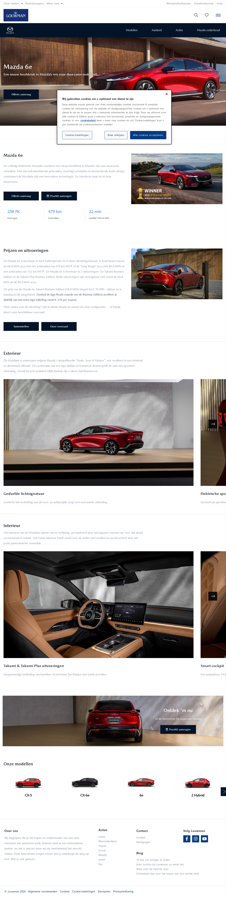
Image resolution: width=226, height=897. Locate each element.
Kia (100, 864)
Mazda (103, 855)
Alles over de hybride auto (152, 869)
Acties (179, 30)
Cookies (65, 891)
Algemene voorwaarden (42, 891)
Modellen (132, 30)
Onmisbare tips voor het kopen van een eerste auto (167, 873)
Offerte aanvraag (21, 94)
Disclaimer (104, 891)
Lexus (102, 836)
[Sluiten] (167, 94)
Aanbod (157, 30)
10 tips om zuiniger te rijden (153, 859)
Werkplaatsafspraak (178, 3)
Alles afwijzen (116, 135)
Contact (140, 837)
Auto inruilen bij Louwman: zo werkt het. (160, 864)
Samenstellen (21, 326)
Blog (139, 853)
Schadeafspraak (203, 3)
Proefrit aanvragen (59, 196)
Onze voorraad (59, 326)
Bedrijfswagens (35, 3)
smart (102, 859)
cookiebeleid (88, 120)
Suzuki (102, 850)
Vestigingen (143, 842)
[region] (114, 117)
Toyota (102, 846)
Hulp (219, 3)
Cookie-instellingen (77, 135)
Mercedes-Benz (108, 841)
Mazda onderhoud (208, 30)
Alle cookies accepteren (148, 135)
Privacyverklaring (123, 891)
